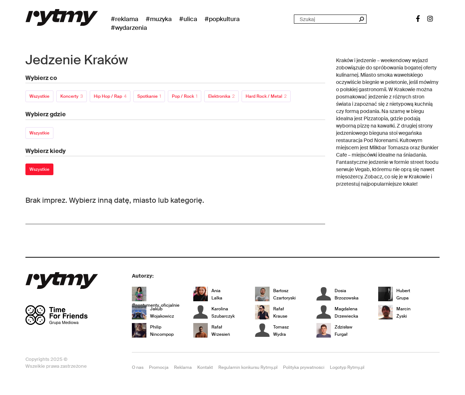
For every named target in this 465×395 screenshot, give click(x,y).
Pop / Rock (184, 96)
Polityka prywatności (303, 367)
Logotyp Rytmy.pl (347, 367)
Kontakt (205, 367)
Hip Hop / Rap (110, 96)
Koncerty (71, 96)
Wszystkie (39, 96)
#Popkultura (222, 19)
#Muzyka (159, 19)
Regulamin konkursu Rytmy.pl (248, 367)
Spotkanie (149, 96)
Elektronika (221, 96)
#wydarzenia (129, 28)
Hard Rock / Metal (266, 96)
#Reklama (124, 19)
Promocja (159, 367)
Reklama (183, 367)
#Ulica (188, 19)
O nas (137, 367)
